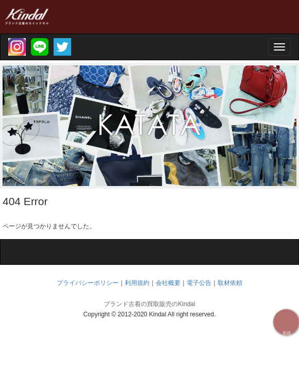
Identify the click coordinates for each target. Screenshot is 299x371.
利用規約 (137, 282)
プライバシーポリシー (88, 282)
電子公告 (199, 282)
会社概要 (168, 282)
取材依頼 (230, 282)
